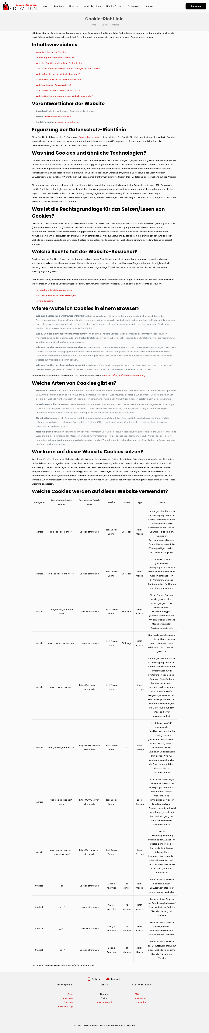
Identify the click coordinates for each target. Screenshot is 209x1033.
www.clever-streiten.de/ (67, 122)
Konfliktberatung (64, 1006)
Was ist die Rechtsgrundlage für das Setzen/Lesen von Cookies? (68, 68)
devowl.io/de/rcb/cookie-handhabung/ (124, 375)
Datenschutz (141, 1002)
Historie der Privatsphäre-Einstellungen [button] (56, 295)
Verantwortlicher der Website (51, 52)
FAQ (137, 994)
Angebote (68, 998)
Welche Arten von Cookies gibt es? (53, 85)
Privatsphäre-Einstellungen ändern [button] (54, 289)
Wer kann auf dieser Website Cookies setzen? (59, 90)
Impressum (140, 998)
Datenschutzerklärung (90, 137)
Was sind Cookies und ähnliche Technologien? (60, 63)
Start (70, 994)
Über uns (68, 1002)
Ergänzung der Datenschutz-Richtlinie (55, 57)
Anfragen (196, 6)
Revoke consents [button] (44, 300)
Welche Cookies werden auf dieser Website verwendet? (64, 96)
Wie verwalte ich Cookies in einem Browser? (58, 79)
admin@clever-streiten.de (57, 116)
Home (93, 24)
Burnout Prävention (104, 1002)
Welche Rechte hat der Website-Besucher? (58, 74)
